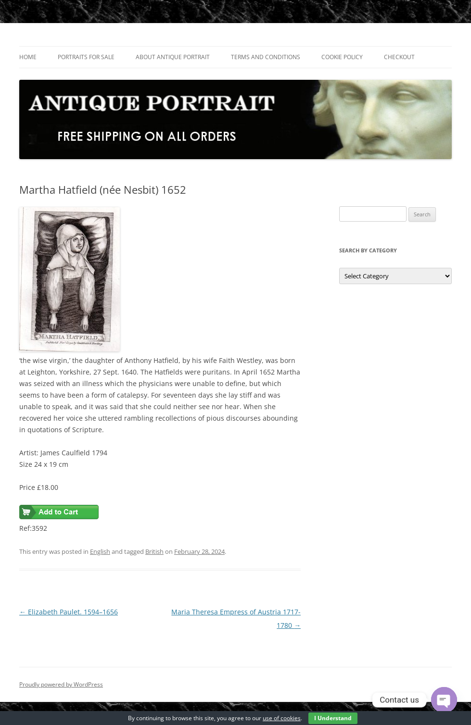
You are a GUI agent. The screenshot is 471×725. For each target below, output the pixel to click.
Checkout (399, 57)
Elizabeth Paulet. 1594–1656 (68, 611)
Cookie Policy (342, 57)
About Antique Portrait (173, 57)
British (154, 551)
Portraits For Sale (86, 57)
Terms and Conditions (265, 57)
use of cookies (282, 718)
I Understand (333, 718)
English (100, 551)
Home (28, 57)
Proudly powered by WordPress (61, 684)
